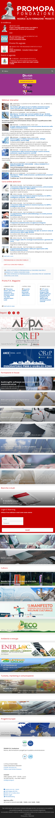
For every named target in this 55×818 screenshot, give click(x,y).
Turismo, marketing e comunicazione (17, 676)
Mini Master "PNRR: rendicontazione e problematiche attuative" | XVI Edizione (31, 175)
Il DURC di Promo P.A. (10, 767)
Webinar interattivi (10, 100)
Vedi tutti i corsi (8, 256)
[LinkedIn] (18, 311)
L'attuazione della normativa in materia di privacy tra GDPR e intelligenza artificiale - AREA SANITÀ (30, 196)
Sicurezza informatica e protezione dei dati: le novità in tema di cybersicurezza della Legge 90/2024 (31, 231)
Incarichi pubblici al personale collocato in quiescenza (26, 292)
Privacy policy (24, 816)
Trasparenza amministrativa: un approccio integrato (28, 223)
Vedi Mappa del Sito (10, 791)
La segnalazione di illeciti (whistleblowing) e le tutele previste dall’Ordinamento (31, 214)
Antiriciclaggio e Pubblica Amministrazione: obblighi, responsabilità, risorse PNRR (28, 139)
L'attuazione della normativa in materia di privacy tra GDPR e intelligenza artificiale (30, 205)
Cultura (4, 568)
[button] (1, 499)
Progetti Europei (8, 719)
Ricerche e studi (8, 488)
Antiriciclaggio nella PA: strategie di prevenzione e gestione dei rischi (31, 240)
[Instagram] (13, 311)
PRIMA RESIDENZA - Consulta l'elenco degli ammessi (23, 50)
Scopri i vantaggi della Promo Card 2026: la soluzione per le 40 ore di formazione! (23, 28)
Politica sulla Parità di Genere (12, 769)
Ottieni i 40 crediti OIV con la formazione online (17, 38)
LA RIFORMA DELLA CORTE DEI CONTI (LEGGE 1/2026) (23, 63)
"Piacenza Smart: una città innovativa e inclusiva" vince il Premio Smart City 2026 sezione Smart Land (9, 294)
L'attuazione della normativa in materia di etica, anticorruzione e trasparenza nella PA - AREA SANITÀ (31, 187)
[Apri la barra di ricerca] (52, 71)
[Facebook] (9, 311)
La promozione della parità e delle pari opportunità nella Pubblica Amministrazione (29, 249)
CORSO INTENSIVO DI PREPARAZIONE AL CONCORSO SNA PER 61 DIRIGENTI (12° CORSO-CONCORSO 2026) (25, 271)
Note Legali (8, 795)
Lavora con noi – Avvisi (11, 789)
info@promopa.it (9, 780)
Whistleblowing (9, 796)
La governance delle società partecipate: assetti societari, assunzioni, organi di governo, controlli (30, 152)
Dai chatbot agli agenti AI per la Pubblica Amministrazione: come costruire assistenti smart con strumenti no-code (30, 107)
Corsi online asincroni (11, 181)
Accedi (27, 530)
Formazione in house (10, 372)
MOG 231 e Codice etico (12, 793)
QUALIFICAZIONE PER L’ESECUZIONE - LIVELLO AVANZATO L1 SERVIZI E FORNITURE (29, 164)
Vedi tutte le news (9, 306)
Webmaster (31, 816)
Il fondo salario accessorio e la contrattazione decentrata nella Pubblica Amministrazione (31, 127)
